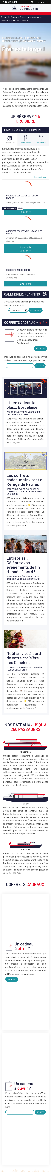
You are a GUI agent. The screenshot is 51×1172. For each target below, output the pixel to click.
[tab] (10, 139)
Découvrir (40, 348)
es (42, 2)
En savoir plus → (41, 177)
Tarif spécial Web (9, 208)
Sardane (25, 849)
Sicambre (25, 751)
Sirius (25, 803)
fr (47, 2)
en (38, 2)
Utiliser (40, 365)
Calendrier (35, 310)
